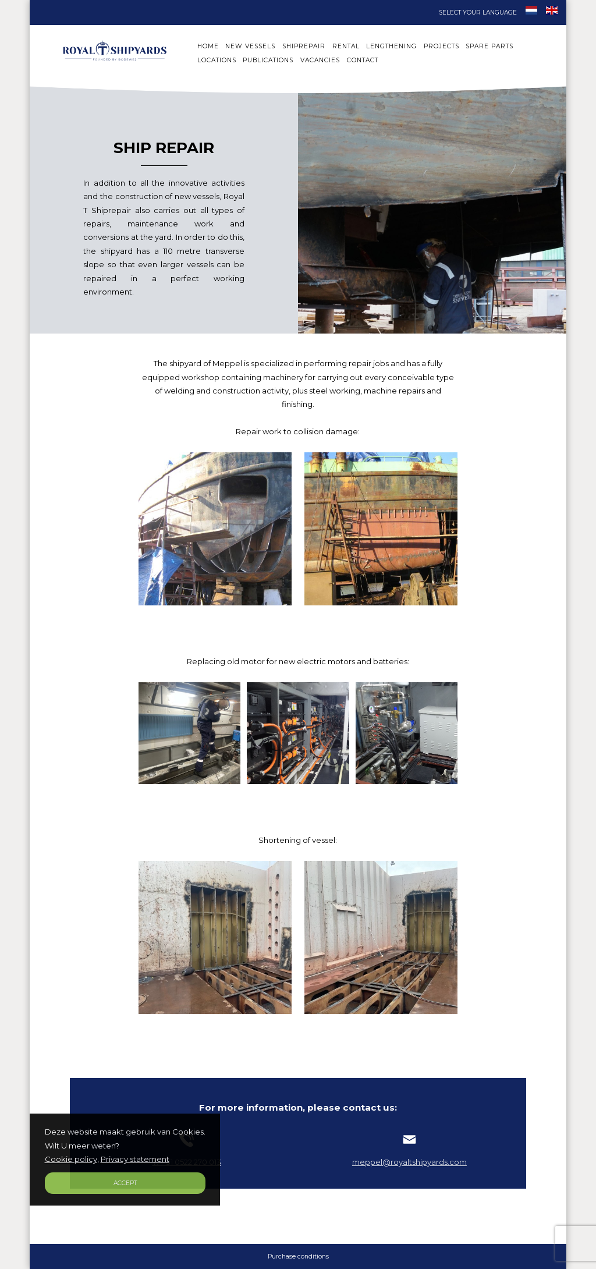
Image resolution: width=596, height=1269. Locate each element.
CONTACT (362, 60)
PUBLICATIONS (268, 60)
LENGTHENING (391, 46)
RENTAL (346, 46)
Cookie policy (71, 1159)
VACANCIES (320, 60)
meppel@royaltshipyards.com (409, 1157)
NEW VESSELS (250, 46)
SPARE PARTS (489, 46)
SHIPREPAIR (303, 46)
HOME (208, 46)
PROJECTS (441, 46)
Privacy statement (135, 1159)
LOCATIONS (216, 60)
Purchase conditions (298, 1256)
